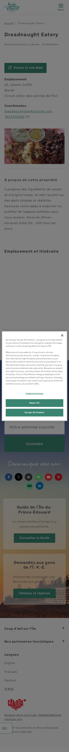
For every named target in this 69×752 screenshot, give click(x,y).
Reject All (34, 403)
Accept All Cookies (34, 412)
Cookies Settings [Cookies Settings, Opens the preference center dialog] (34, 393)
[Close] (62, 335)
